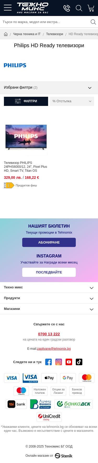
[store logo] (32, 8)
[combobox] (49, 22)
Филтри (30, 101)
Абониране (49, 242)
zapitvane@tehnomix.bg (54, 349)
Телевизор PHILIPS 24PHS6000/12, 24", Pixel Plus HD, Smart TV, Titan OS (25, 167)
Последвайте (49, 272)
